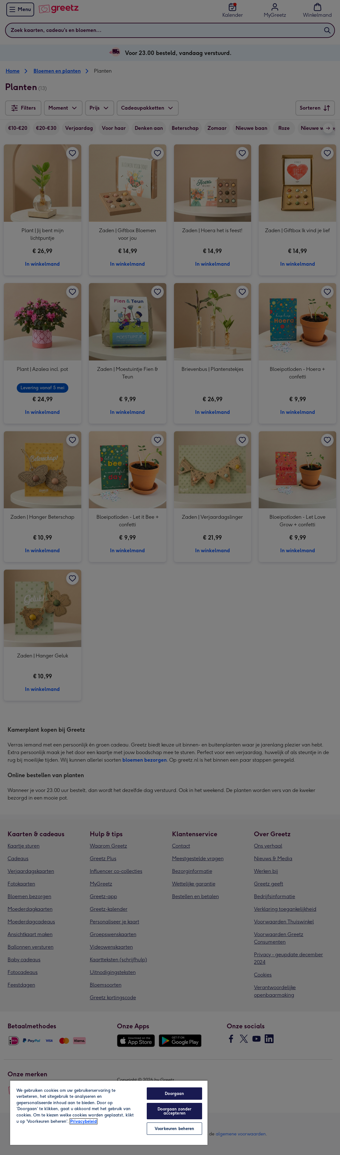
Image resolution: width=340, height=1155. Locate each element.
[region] (108, 1112)
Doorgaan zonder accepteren (174, 1111)
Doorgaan (174, 1093)
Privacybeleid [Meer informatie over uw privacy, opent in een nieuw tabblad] (83, 1121)
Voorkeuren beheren (174, 1128)
